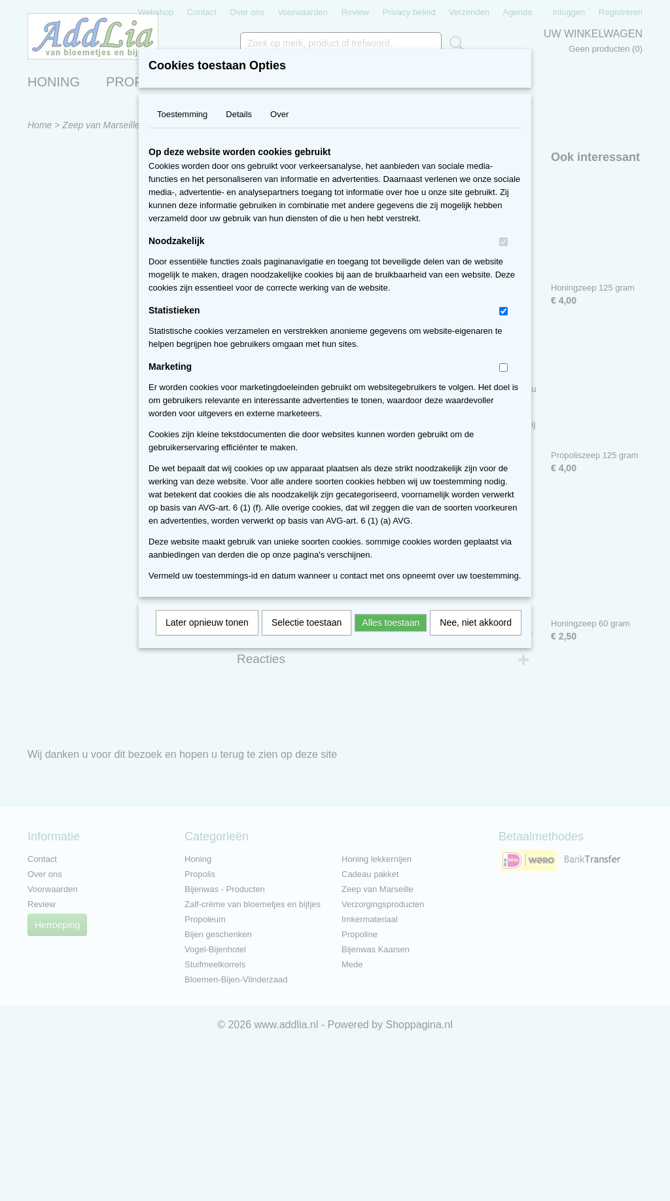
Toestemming (182, 114)
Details (239, 114)
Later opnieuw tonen (207, 622)
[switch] (503, 242)
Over (279, 114)
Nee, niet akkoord (476, 622)
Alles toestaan (390, 622)
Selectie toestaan (307, 622)
